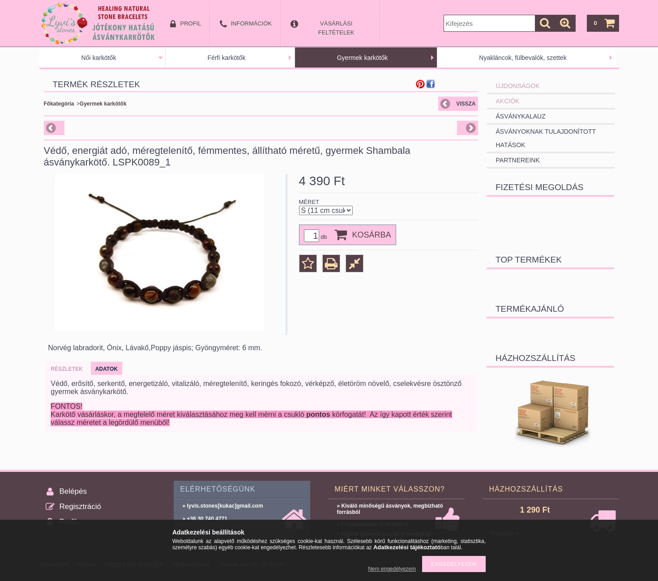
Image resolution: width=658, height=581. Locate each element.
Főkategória (59, 104)
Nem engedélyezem (392, 569)
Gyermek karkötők (362, 57)
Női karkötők (98, 57)
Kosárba (371, 234)
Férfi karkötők (227, 57)
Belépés (73, 491)
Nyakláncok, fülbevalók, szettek (522, 57)
